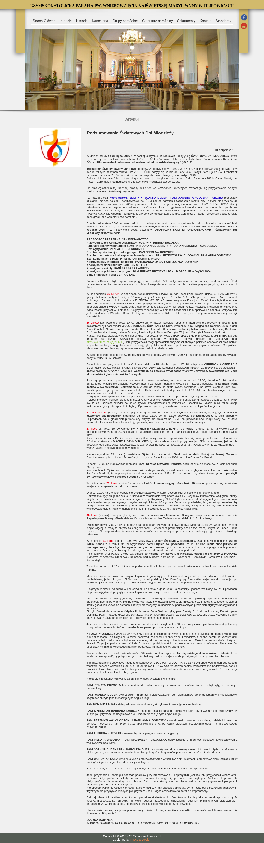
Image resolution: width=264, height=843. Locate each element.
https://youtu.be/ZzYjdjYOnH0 (105, 342)
